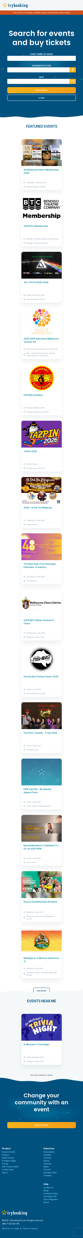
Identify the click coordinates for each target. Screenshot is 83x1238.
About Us (6, 1228)
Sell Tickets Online (10, 1166)
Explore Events (8, 1152)
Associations (49, 1152)
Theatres (48, 1175)
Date (41, 77)
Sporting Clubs (50, 1172)
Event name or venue (41, 54)
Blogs (46, 1190)
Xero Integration (51, 1199)
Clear (42, 98)
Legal (16, 1228)
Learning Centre (51, 1193)
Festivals (47, 1164)
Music (46, 1166)
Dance (46, 1161)
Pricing (5, 1164)
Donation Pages (9, 1161)
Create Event (42, 1125)
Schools (47, 1169)
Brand (46, 1202)
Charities (47, 1155)
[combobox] (41, 69)
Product (5, 1155)
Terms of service (30, 1228)
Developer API (50, 1196)
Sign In (5, 1172)
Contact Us (48, 1187)
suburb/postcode (41, 65)
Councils (47, 1158)
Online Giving (8, 1158)
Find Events (41, 90)
